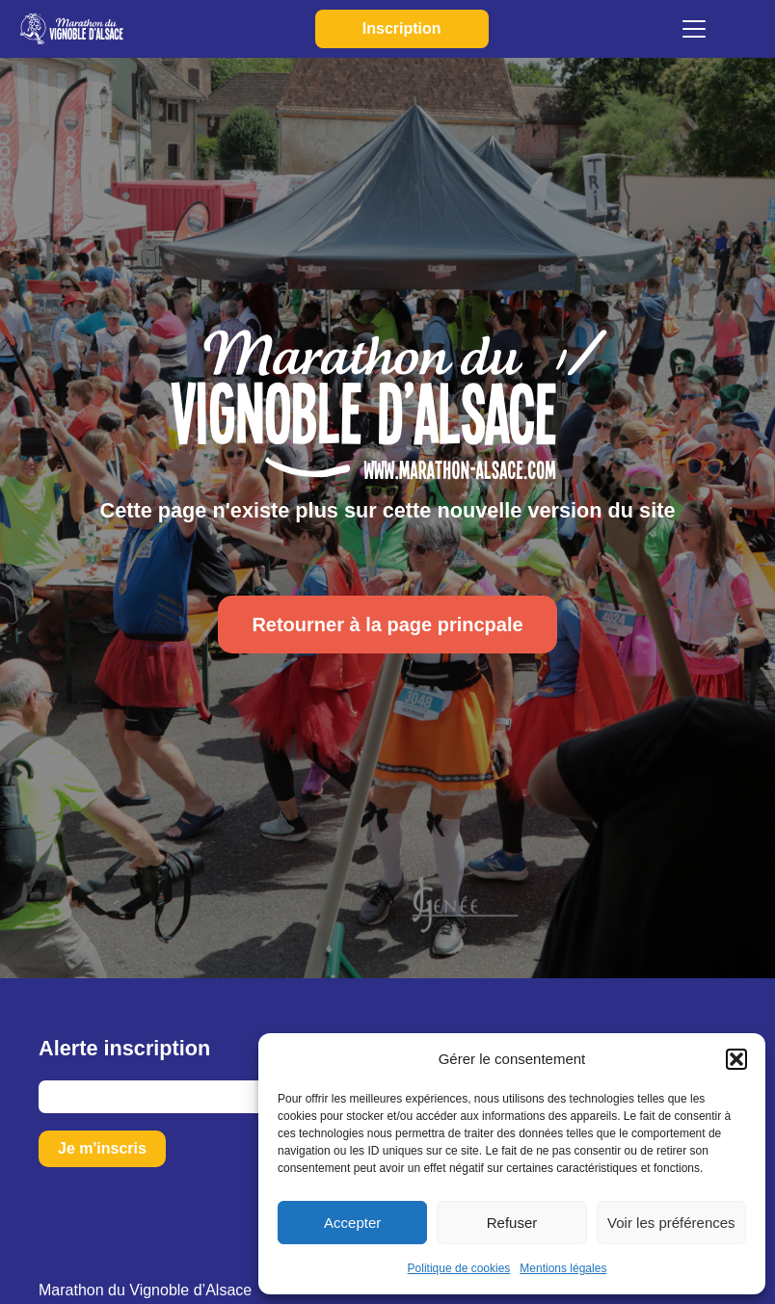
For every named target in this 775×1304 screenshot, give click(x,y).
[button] (736, 1059)
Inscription (395, 28)
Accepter (352, 1222)
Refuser (512, 1222)
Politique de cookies (459, 1268)
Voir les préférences (671, 1222)
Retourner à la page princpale (387, 625)
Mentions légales (563, 1268)
